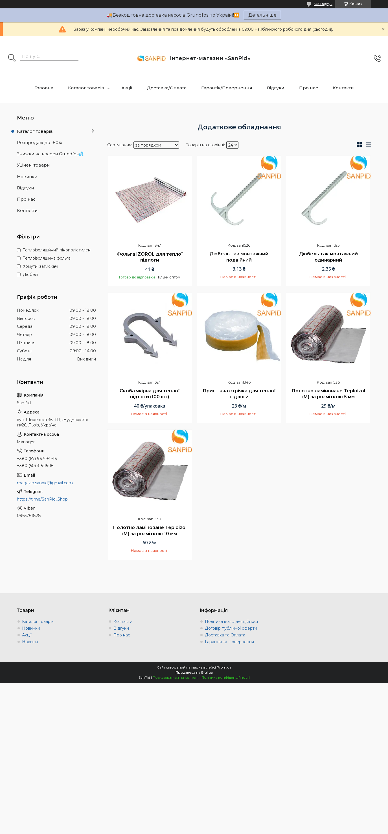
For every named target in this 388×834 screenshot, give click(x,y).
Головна (43, 87)
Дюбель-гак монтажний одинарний (328, 257)
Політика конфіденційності (232, 621)
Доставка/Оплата (167, 87)
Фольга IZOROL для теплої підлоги (150, 257)
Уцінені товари (33, 165)
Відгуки (275, 87)
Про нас (308, 87)
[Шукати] (12, 58)
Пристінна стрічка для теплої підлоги (239, 394)
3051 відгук (323, 4)
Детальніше (262, 15)
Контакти (343, 87)
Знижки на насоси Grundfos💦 (50, 153)
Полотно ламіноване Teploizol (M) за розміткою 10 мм (150, 530)
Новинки (27, 176)
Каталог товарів (86, 87)
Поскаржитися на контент (176, 677)
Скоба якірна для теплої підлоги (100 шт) (150, 394)
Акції (126, 87)
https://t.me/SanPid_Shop (42, 499)
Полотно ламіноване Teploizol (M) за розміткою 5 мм (328, 394)
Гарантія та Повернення (229, 641)
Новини (30, 641)
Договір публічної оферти (231, 628)
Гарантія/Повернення (226, 87)
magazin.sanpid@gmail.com (45, 482)
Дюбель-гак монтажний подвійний (239, 257)
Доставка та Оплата (225, 635)
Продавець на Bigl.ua (194, 672)
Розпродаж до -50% (39, 142)
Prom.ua (224, 667)
